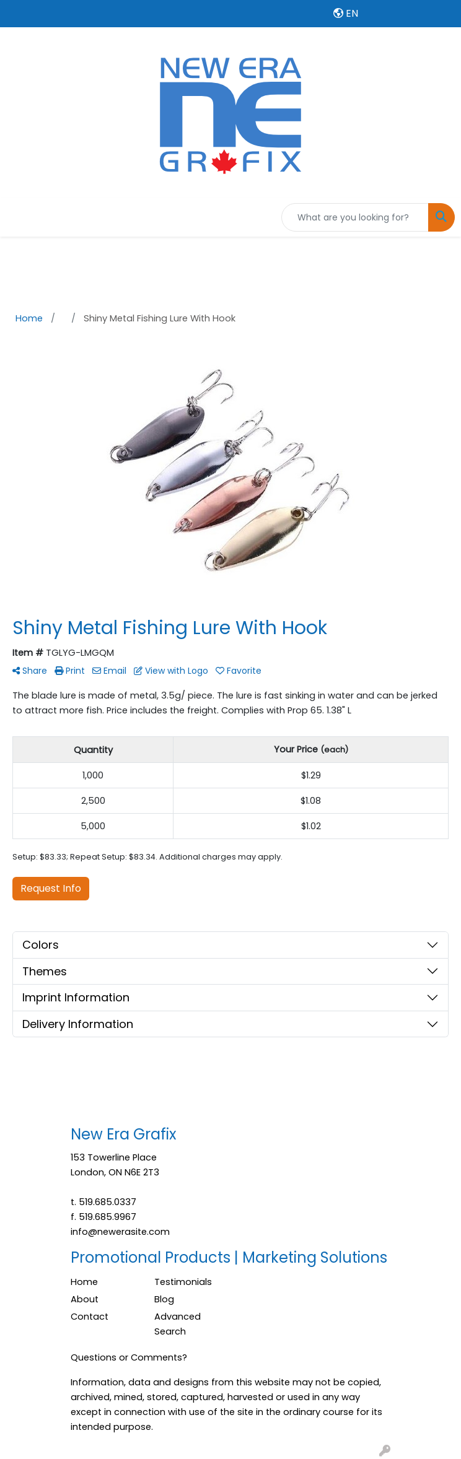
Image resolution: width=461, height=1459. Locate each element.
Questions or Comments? (129, 1357)
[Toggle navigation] (19, 217)
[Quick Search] (355, 217)
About (85, 1299)
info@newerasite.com (120, 1232)
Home (84, 1282)
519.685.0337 (107, 1202)
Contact (89, 1316)
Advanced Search (177, 1324)
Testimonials (183, 1282)
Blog (164, 1299)
